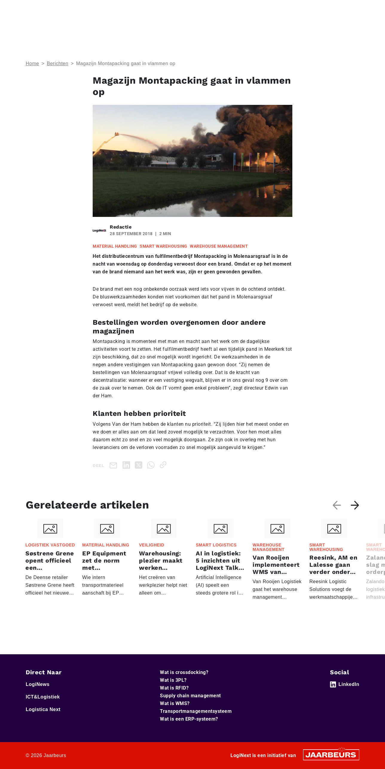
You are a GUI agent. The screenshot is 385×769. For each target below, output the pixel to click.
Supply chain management (190, 695)
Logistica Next (110, 8)
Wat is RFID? (174, 688)
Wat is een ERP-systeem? (189, 719)
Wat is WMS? (175, 703)
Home (31, 8)
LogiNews (51, 8)
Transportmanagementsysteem (196, 711)
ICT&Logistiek (79, 8)
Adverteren (248, 8)
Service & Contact (214, 8)
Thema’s (268, 26)
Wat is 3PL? (173, 680)
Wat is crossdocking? (184, 672)
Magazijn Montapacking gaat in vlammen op (125, 63)
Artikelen (307, 26)
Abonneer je (342, 26)
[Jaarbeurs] (331, 754)
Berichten (57, 63)
